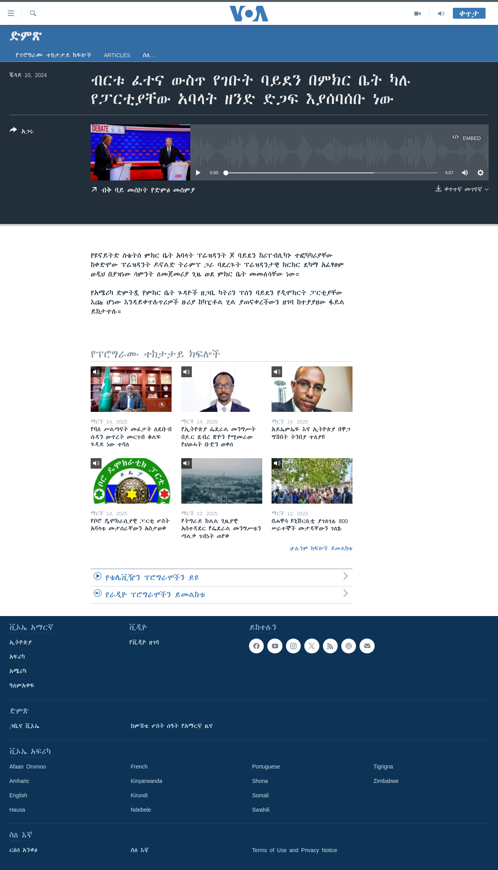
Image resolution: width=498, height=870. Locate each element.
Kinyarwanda (146, 780)
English (18, 795)
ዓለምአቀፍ (22, 685)
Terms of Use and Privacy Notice (294, 850)
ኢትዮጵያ (20, 642)
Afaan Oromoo (27, 766)
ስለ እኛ (140, 850)
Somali (260, 795)
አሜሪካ (17, 671)
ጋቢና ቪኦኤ (24, 726)
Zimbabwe (386, 780)
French (139, 766)
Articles (117, 55)
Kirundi (139, 795)
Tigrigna (383, 766)
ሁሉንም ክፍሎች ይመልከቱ (321, 548)
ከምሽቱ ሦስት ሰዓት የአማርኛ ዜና (172, 726)
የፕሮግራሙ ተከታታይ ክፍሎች (53, 55)
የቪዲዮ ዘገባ (144, 642)
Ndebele (141, 809)
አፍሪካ (17, 656)
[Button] (22, 132)
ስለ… (149, 55)
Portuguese (266, 766)
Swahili (260, 809)
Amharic (19, 780)
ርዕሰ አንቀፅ (23, 850)
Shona (260, 780)
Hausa (17, 809)
